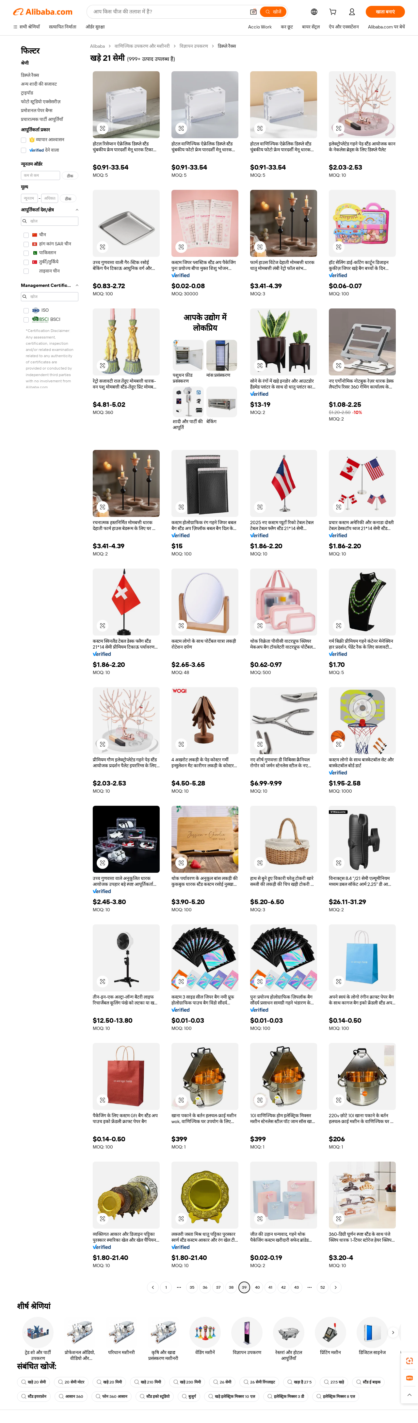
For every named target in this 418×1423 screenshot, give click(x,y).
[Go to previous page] (153, 1287)
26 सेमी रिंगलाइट (259, 1382)
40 (257, 1287)
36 (205, 1287)
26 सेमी (222, 1382)
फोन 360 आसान (111, 1396)
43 (296, 1287)
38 (231, 1287)
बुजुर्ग (189, 1396)
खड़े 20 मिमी (109, 1382)
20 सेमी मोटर (71, 1382)
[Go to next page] (336, 1287)
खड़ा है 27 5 (299, 1382)
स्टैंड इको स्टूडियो (154, 1396)
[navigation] (49, 667)
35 (192, 1287)
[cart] (334, 12)
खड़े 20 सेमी (33, 1382)
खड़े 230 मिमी (187, 1382)
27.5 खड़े (334, 1382)
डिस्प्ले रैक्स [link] (227, 46)
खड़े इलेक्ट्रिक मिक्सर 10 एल (231, 1396)
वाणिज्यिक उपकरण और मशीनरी (142, 46)
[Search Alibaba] (168, 11)
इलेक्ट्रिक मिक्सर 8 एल (335, 1396)
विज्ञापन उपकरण (194, 46)
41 (270, 1287)
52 (322, 1287)
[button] (253, 12)
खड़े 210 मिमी (147, 1382)
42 (283, 1287)
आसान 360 (71, 1396)
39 (244, 1287)
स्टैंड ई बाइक (368, 1382)
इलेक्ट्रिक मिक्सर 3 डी (285, 1396)
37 (218, 1287)
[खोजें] (273, 12)
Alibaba (97, 46)
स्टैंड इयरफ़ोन (33, 1396)
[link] (409, 1360)
